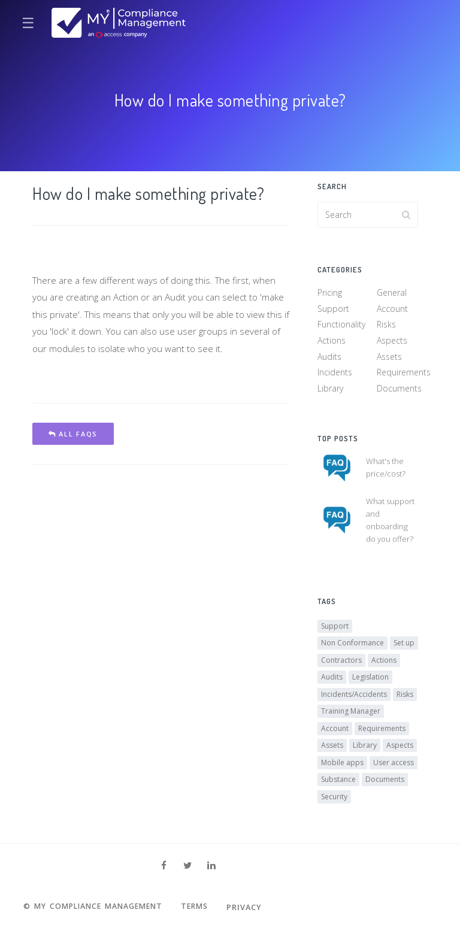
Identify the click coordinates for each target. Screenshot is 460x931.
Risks (386, 325)
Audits (329, 357)
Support (333, 310)
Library (330, 389)
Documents (399, 389)
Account (392, 310)
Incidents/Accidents (354, 696)
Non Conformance (352, 645)
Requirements (404, 373)
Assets (389, 357)
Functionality (341, 325)
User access (393, 764)
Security (334, 798)
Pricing (329, 293)
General (392, 293)
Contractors (341, 662)
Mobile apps (342, 764)
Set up (404, 645)
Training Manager (350, 713)
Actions (331, 341)
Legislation (370, 679)
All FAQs (73, 433)
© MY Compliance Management (97, 907)
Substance (338, 782)
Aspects (392, 341)
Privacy (255, 907)
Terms (204, 907)
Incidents (334, 373)
